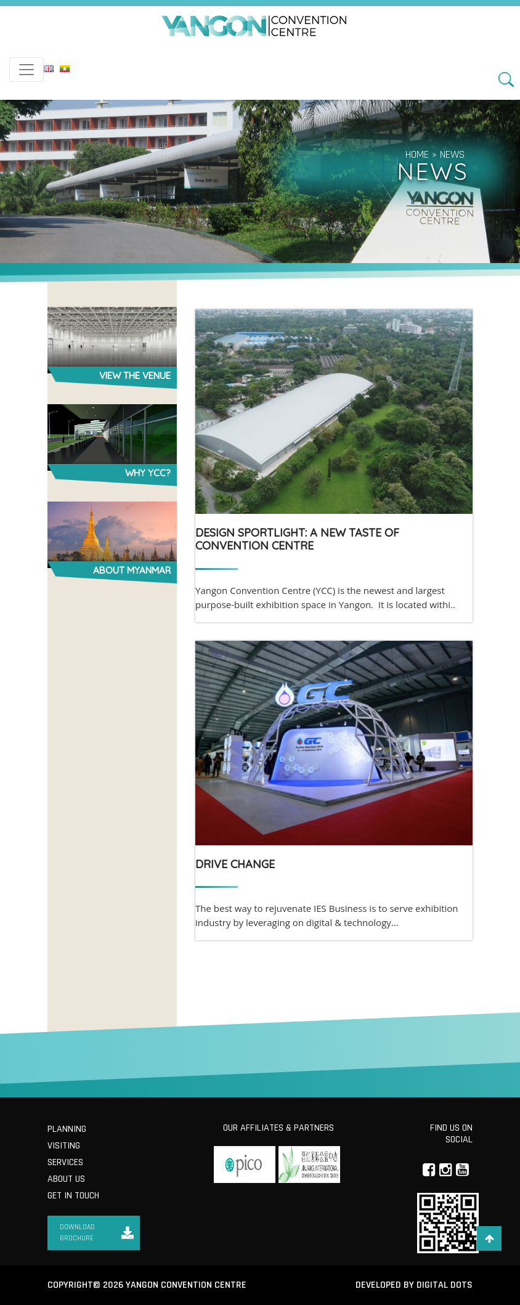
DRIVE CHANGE (235, 864)
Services (65, 1162)
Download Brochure (77, 1232)
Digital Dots (444, 1285)
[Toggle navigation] (26, 69)
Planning (66, 1129)
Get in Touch (73, 1195)
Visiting (63, 1145)
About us (66, 1179)
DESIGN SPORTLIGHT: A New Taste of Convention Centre (297, 539)
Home (417, 154)
